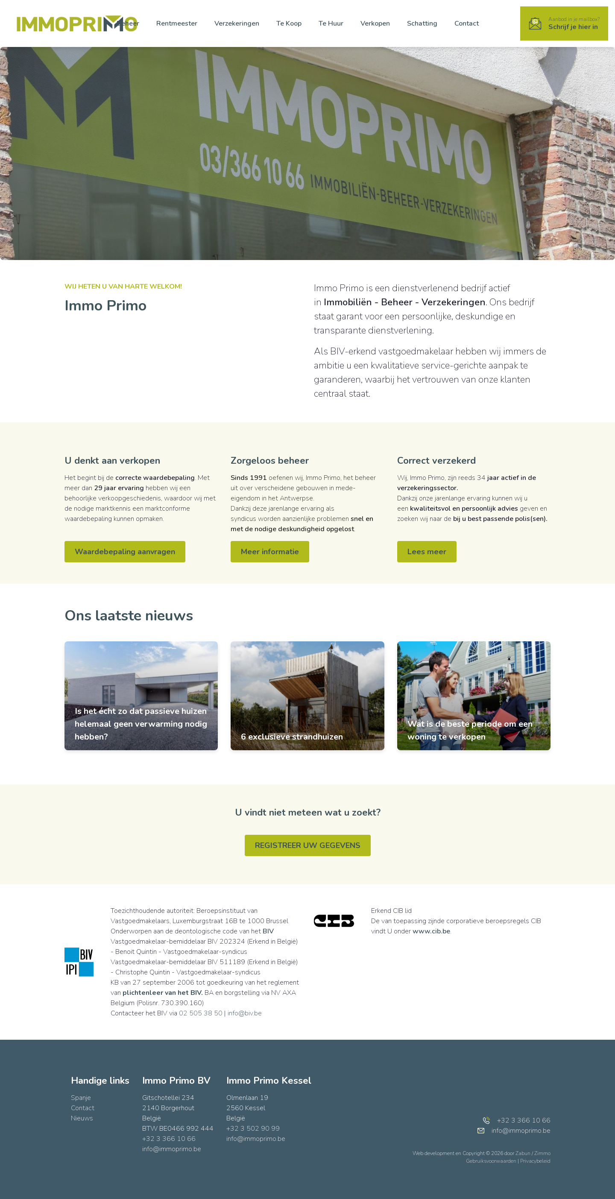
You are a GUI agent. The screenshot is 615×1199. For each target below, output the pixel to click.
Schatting (422, 23)
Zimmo (542, 1153)
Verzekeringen (236, 23)
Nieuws (82, 1118)
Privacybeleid (535, 1161)
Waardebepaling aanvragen (125, 552)
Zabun (522, 1153)
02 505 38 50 (201, 1013)
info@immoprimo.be (171, 1149)
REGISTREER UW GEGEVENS (307, 845)
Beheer (128, 23)
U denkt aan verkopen (112, 460)
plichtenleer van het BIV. (163, 992)
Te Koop (289, 23)
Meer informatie (270, 552)
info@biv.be (245, 1013)
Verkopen (375, 23)
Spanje (81, 1097)
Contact (466, 23)
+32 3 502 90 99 (253, 1128)
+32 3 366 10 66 (169, 1138)
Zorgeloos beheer (270, 460)
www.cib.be (431, 931)
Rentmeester (176, 23)
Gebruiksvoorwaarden (492, 1161)
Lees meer (426, 552)
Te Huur (331, 23)
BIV (268, 931)
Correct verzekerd (436, 460)
